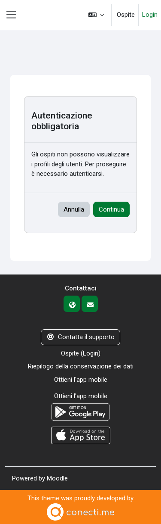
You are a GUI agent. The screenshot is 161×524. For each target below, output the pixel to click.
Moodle (57, 478)
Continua (111, 209)
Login (150, 15)
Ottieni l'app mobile (80, 380)
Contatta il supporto (80, 337)
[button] (96, 15)
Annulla (74, 209)
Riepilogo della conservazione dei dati (81, 366)
